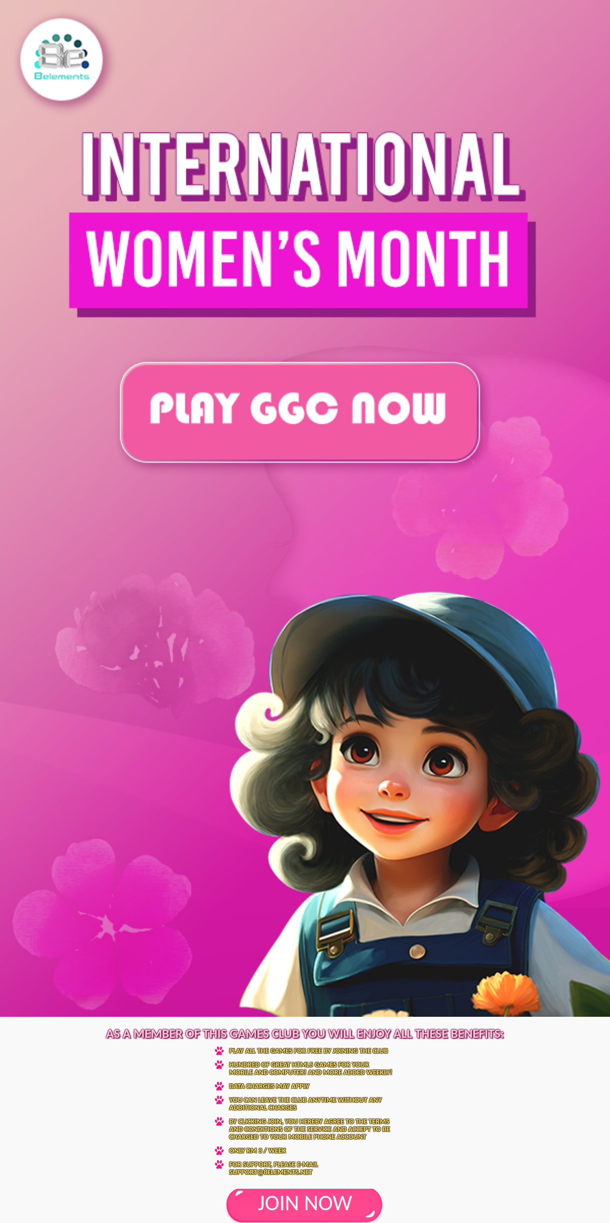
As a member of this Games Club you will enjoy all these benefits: (305, 1033)
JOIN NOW (305, 1202)
